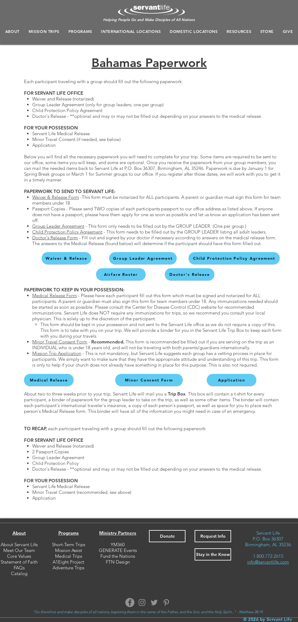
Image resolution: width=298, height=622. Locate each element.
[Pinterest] (166, 602)
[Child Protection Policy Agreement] (234, 258)
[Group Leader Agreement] (143, 258)
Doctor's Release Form (55, 238)
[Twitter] (154, 602)
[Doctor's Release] (189, 274)
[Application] (231, 380)
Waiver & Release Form (55, 197)
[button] (80, 31)
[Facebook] (129, 602)
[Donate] (167, 536)
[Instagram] (142, 602)
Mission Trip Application (56, 353)
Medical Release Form (54, 295)
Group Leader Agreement (58, 226)
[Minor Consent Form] (149, 380)
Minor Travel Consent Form (59, 342)
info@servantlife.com (268, 562)
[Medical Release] (49, 380)
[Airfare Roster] (121, 274)
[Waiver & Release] (66, 258)
